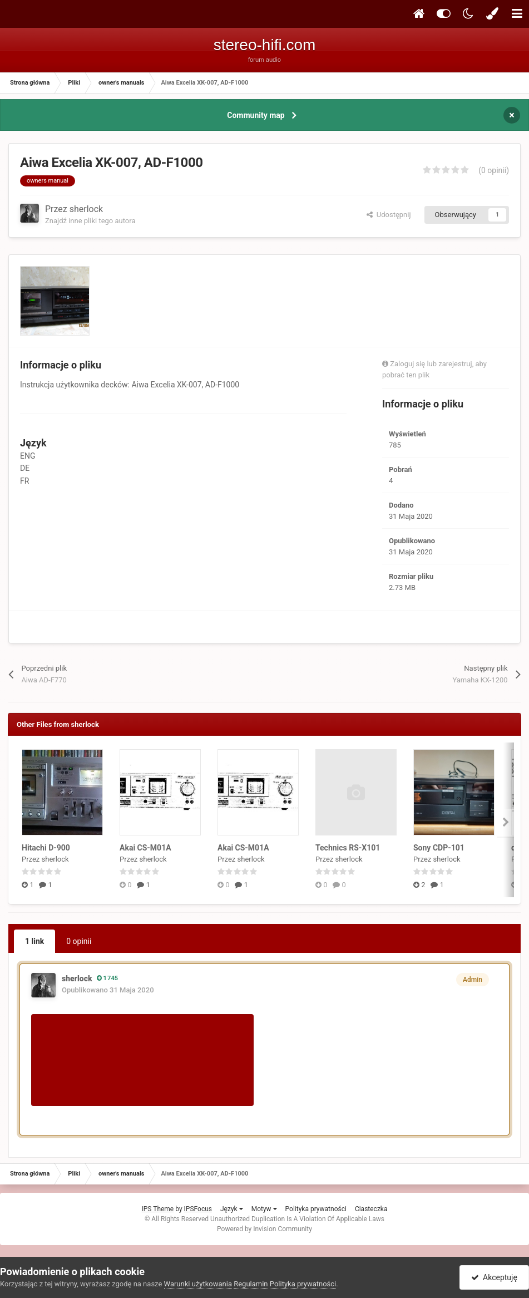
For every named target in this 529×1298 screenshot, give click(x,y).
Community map (255, 115)
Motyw (264, 1209)
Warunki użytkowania (198, 1284)
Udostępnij (389, 214)
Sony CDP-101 (438, 847)
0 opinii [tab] (78, 941)
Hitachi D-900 (46, 847)
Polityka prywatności (316, 1209)
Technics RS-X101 (347, 847)
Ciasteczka (371, 1209)
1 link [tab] (34, 941)
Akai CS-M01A (145, 847)
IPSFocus (198, 1209)
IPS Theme (158, 1209)
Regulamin (251, 1284)
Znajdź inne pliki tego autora (90, 221)
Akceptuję (494, 1277)
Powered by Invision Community (264, 1229)
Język (231, 1209)
